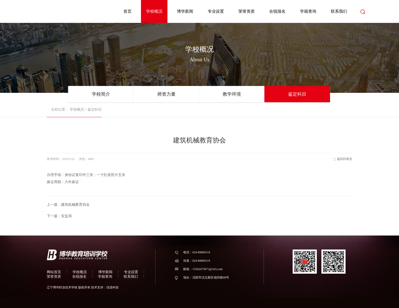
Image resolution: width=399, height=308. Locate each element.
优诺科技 (112, 287)
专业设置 (216, 11)
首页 (127, 11)
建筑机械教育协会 (75, 205)
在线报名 (277, 11)
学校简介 (101, 94)
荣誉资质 (246, 11)
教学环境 (232, 94)
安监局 (66, 216)
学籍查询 (308, 11)
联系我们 (339, 11)
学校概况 (154, 11)
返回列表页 (344, 159)
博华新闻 (185, 11)
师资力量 (166, 94)
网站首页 (54, 272)
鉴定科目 (297, 94)
